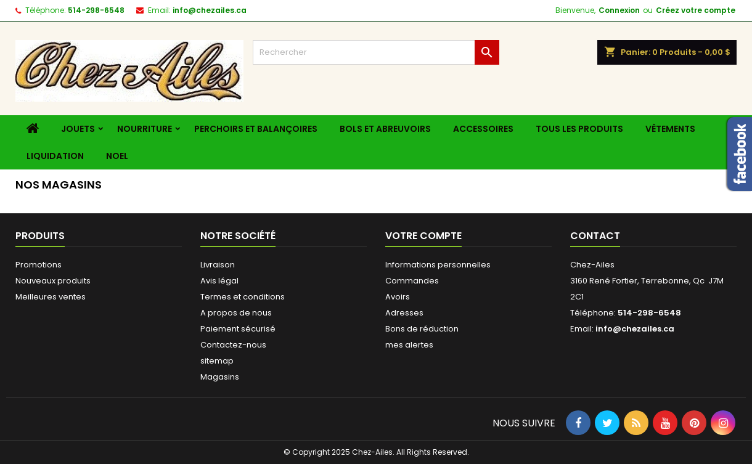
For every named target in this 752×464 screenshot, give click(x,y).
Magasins (219, 377)
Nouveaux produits (53, 281)
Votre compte (423, 236)
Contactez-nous (233, 345)
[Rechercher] (376, 52)
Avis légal (219, 281)
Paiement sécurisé (238, 329)
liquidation (55, 156)
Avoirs (397, 297)
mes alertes (409, 345)
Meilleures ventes (50, 297)
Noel (117, 156)
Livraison (217, 265)
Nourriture (144, 129)
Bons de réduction (422, 329)
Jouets (78, 129)
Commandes (412, 281)
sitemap (217, 361)
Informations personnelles (438, 265)
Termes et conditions (242, 297)
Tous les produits (579, 129)
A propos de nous (236, 313)
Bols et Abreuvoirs (385, 129)
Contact (595, 236)
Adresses (404, 313)
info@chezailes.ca (210, 10)
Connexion (619, 10)
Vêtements (670, 129)
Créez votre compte (695, 10)
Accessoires (483, 129)
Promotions (38, 265)
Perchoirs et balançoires (255, 129)
